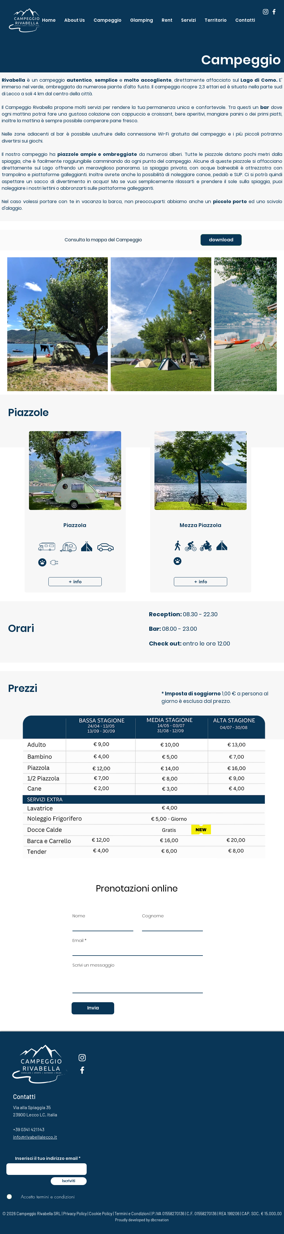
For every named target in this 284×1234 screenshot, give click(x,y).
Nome (78, 916)
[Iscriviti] (69, 1181)
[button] (167, 20)
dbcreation (160, 1219)
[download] (221, 240)
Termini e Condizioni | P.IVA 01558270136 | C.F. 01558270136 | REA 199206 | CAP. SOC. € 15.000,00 (198, 1213)
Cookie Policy (100, 1213)
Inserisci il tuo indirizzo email (46, 1158)
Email (77, 940)
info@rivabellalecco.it (35, 1137)
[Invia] (93, 1008)
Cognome (153, 916)
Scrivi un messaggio (93, 965)
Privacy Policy (75, 1213)
